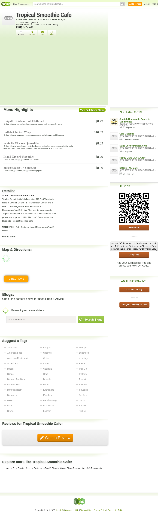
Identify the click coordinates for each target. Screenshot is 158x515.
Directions (16, 278)
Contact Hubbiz (72, 510)
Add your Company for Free (134, 305)
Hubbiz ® (59, 510)
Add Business (135, 4)
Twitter (121, 510)
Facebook (111, 510)
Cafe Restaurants (21, 4)
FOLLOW (32, 33)
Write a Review (57, 437)
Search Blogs (90, 319)
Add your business (127, 262)
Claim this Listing (134, 289)
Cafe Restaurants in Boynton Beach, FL (41, 19)
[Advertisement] (30, 71)
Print (52, 33)
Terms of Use (86, 510)
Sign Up (147, 4)
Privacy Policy (100, 510)
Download (134, 228)
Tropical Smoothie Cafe (43, 15)
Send (42, 33)
